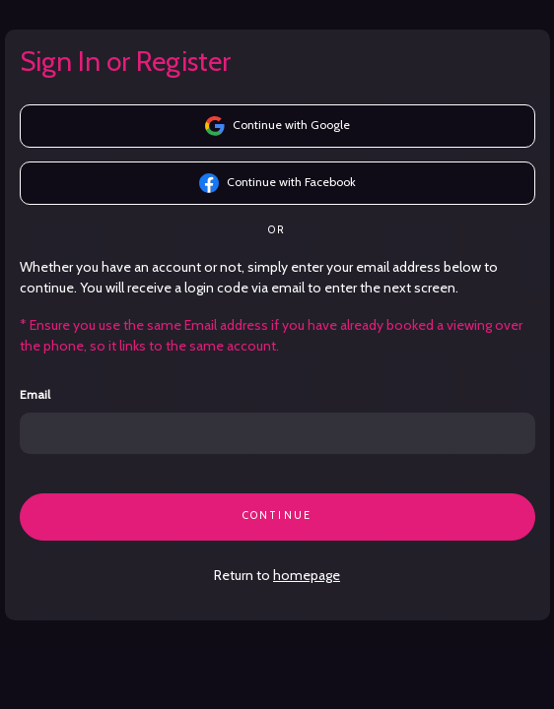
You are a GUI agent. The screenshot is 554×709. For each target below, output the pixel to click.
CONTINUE (277, 515)
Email (35, 395)
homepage (306, 575)
